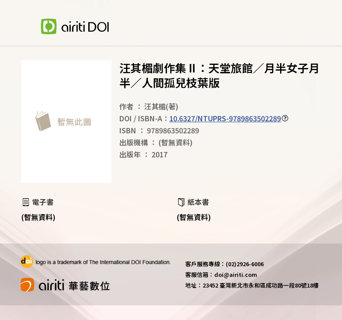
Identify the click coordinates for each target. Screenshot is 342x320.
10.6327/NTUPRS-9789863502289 (225, 118)
